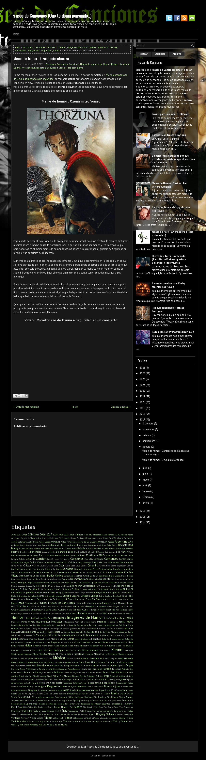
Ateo (35, 545)
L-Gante (32, 631)
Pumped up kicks (93, 679)
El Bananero (47, 589)
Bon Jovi (65, 555)
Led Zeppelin (40, 639)
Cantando (98, 558)
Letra (63, 639)
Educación (88, 585)
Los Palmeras (17, 642)
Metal (35, 654)
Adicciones (15, 538)
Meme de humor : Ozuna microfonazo (41, 58)
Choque (35, 565)
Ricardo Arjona (112, 686)
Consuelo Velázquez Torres (86, 569)
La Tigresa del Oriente (45, 635)
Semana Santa (51, 693)
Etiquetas (160, 54)
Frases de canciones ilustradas (92, 602)
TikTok (23, 710)
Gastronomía (66, 606)
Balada (81, 548)
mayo (146, 479)
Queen (123, 679)
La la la (95, 631)
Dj (92, 582)
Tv (45, 714)
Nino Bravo (84, 662)
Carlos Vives (36, 562)
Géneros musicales (95, 606)
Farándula (47, 599)
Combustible (105, 565)
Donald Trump (126, 582)
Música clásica (73, 658)
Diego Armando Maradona (39, 582)
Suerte (125, 700)
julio (145, 468)
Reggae (42, 686)
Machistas (103, 642)
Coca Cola (75, 565)
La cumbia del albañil (71, 631)
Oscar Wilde (25, 669)
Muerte (114, 654)
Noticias (41, 665)
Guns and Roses (74, 609)
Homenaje (120, 613)
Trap (64, 710)
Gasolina (55, 606)
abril (145, 485)
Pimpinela (23, 676)
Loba (104, 639)
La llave (103, 631)
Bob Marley (122, 551)
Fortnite (118, 599)
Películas (58, 672)
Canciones (77, 559)
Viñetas (95, 718)
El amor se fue (107, 585)
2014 (31, 534)
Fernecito (73, 599)
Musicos (104, 658)
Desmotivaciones (80, 579)
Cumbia (119, 572)
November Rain (78, 665)
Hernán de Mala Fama (56, 613)
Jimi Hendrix (57, 625)
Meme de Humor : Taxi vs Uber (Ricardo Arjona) (169, 185)
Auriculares (60, 545)
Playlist (83, 676)
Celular (72, 562)
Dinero (66, 582)
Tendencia (42, 707)
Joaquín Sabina (76, 625)
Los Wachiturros (67, 642)
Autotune (83, 545)
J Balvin (129, 621)
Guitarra (62, 609)
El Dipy (75, 589)
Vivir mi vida (33, 721)
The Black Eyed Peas (93, 707)
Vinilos (87, 717)
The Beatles (75, 707)
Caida (130, 555)
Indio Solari (109, 618)
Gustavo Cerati (105, 609)
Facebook (117, 595)
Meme (93, 47)
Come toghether (118, 565)
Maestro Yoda (121, 642)
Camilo (31, 558)
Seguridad (46, 50)
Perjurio (85, 672)
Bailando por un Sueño (60, 548)
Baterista (120, 548)
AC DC (117, 534)
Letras (71, 639)
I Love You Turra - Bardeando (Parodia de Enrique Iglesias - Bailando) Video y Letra (169, 259)
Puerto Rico (79, 679)
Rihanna (45, 690)
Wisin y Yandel (120, 721)
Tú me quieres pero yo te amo (107, 710)
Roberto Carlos (55, 690)
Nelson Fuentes (26, 662)
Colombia (93, 565)
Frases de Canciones (61, 603)
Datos (105, 575)
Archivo (176, 54)
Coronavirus (25, 572)
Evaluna (108, 595)
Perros (106, 672)
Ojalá (106, 665)
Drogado (21, 585)
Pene (66, 672)
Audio (51, 545)
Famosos (31, 599)
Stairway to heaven (90, 700)
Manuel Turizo (66, 645)
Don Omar (114, 582)
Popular (143, 54)
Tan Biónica (50, 703)
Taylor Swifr (74, 703)
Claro (68, 565)
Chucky (43, 565)
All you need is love (93, 538)
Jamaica (15, 625)
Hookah (129, 613)
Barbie (105, 548)
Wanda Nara (74, 721)
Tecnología (116, 703)
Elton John (69, 592)
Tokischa (50, 710)
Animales (55, 541)
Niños (94, 662)
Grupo (14, 609)
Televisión (32, 707)
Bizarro (69, 551)
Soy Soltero (67, 700)
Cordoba (14, 572)
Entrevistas (22, 595)
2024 (142, 379)
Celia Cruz (63, 562)
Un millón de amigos (77, 714)
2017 (49, 534)
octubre (147, 435)
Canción (41, 559)
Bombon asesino (54, 555)
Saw (131, 690)
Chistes (27, 565)
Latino (14, 639)
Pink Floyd (33, 676)
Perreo (99, 672)
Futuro (26, 606)
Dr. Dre (14, 585)
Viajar (33, 717)
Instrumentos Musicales (49, 621)
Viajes (40, 717)
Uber (57, 714)
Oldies (113, 665)
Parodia (107, 669)
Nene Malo (38, 662)
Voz (65, 721)
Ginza (109, 606)
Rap (105, 682)
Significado (61, 696)
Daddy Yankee (55, 575)
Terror (50, 707)
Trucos (82, 710)
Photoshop (20, 50)
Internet (101, 621)
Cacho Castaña (120, 555)
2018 (55, 534)
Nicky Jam (59, 662)
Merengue (28, 654)
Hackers (123, 609)
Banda (89, 548)
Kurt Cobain (21, 631)
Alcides (62, 538)
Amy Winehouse (116, 538)
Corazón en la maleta (123, 569)
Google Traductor (120, 606)
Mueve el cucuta (125, 654)
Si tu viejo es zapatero (43, 697)
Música (59, 657)
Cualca (53, 572)
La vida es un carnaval (109, 635)
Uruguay (100, 714)
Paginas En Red (108, 755)
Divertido (86, 582)
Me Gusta (105, 650)
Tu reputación (23, 714)
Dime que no (57, 582)
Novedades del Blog (58, 665)
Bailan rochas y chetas (29, 548)
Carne (55, 562)
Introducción (112, 621)
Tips (29, 710)
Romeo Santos (90, 690)
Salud (125, 690)
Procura (20, 679)
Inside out (15, 621)
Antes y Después (68, 541)
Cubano (89, 572)
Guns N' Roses (90, 609)
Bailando (45, 548)
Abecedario (98, 534)
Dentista (57, 579)
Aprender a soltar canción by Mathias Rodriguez (168, 285)
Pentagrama (75, 672)
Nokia (34, 665)
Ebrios (67, 585)
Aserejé (29, 545)
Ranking (98, 682)
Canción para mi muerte (58, 559)
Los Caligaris (127, 639)
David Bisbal (115, 575)
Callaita (14, 559)
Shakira (115, 693)
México (51, 653)
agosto (147, 446)
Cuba (82, 572)
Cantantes (40, 47)
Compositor (39, 568)
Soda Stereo (29, 700)
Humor (62, 47)
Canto (130, 558)
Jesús (48, 625)
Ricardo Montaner (19, 690)
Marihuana (127, 645)
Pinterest (42, 676)
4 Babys (79, 534)
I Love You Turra (45, 618)
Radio (59, 682)
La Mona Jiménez (116, 631)
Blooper (100, 551)
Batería (112, 548)
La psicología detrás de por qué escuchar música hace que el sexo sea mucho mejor (173, 159)
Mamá (38, 645)
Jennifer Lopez (39, 625)
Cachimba (108, 555)
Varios (119, 714)
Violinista (16, 721)
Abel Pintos (108, 534)
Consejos (69, 569)
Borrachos (74, 555)
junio (145, 474)
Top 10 (58, 710)
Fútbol (18, 606)
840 (90, 534)
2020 (142, 402)
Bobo (130, 551)
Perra (92, 672)
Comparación (25, 568)
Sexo (107, 693)
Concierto (52, 47)
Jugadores (72, 628)
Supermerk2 (30, 703)
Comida (14, 569)
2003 (13, 534)
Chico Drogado (126, 562)
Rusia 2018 (110, 690)
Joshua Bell (117, 625)
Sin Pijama (112, 697)
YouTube (62, 724)
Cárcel (14, 562)
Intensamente (90, 621)
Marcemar (94, 645)
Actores (124, 534)
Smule (129, 696)
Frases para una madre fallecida (170, 114)
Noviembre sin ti (95, 665)
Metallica (43, 654)
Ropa (101, 690)
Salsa (119, 690)
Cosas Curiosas (41, 572)
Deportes (66, 579)
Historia (82, 613)
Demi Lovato (47, 579)
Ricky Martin (34, 690)
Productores (29, 679)
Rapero (112, 682)
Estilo (101, 595)
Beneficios (35, 551)
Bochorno (28, 47)
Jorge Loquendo (104, 625)
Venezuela (128, 714)
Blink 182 (92, 551)
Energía (98, 592)
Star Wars (104, 700)
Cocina (84, 565)
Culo (102, 572)
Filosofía (90, 599)
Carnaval (48, 562)
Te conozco (85, 703)
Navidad (15, 662)
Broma (94, 555)
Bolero (42, 555)
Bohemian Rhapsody (29, 555)
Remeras (82, 686)
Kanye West (91, 628)
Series (91, 693)
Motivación (105, 654)
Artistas (15, 545)
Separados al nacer (77, 693)
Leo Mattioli (52, 638)
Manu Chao (53, 645)
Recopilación (121, 682)
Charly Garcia (99, 562)
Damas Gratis (82, 575)
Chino (19, 565)
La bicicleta (54, 631)
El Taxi (126, 589)
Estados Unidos (89, 595)
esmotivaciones (55, 595)
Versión (25, 717)
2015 (36, 534)
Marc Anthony (81, 645)
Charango (87, 562)
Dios (71, 582)
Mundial (38, 658)
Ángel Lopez (44, 541)
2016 (42, 534)
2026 (72, 534)
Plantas (75, 676)
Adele (130, 534)
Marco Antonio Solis (110, 645)
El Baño (57, 589)
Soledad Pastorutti (44, 700)
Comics (130, 565)
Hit (114, 613)
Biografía (61, 551)
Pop (106, 676)
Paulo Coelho (17, 672)
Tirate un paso (39, 710)
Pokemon (91, 676)
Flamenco (101, 599)
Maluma (29, 645)
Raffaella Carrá (79, 682)
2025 (66, 534)
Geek (82, 606)
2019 (142, 408)
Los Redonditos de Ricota (35, 642)
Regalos (33, 686)
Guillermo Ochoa (49, 609)
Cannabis (89, 559)
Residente (98, 686)
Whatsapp (107, 721)
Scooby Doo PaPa (19, 693)
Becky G (15, 551)
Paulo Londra (31, 672)
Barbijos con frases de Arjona (169, 135)
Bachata (122, 545)
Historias (107, 613)
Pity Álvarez (65, 675)
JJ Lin (66, 625)
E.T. (62, 585)
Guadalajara (24, 609)
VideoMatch (58, 718)
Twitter (50, 714)
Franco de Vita (31, 603)
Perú (113, 672)
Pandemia (86, 668)
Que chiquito (113, 679)
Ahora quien (35, 538)
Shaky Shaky (126, 693)
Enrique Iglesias (111, 592)
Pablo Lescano (74, 669)
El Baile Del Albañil (30, 589)
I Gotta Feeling (31, 618)
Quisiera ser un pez (45, 682)
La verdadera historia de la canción (78, 635)
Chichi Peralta (112, 562)
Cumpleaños (25, 575)
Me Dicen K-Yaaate (88, 650)
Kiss (13, 631)
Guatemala (36, 609)
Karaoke (101, 628)
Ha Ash (115, 609)
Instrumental (28, 621)
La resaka (27, 635)
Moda (97, 653)
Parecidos (97, 668)
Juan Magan (24, 628)
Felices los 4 (60, 599)
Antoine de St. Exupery (86, 541)
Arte (130, 541)
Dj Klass (97, 582)
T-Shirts (41, 703)
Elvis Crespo (80, 592)
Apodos (111, 541)
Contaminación (105, 569)
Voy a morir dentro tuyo (51, 721)
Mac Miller (92, 642)
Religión (72, 686)
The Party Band (111, 707)
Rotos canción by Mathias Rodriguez (173, 332)
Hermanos (40, 613)
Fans (39, 599)
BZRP (101, 555)
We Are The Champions (91, 721)
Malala (20, 645)
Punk (103, 679)
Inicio (16, 34)
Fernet (82, 599)
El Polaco (102, 589)
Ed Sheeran (76, 585)
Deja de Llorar (33, 579)
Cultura (110, 572)
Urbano (91, 714)
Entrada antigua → (121, 406)
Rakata (90, 682)
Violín (130, 717)
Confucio (60, 569)
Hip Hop (71, 613)
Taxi (67, 703)
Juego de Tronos (61, 628)
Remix (90, 686)
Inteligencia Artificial (73, 621)
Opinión (121, 665)
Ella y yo (60, 592)
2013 (24, 534)
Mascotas (37, 650)
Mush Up (48, 658)
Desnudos (94, 579)
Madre (112, 642)
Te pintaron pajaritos (100, 703)
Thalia (64, 706)
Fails (124, 595)
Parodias (116, 668)
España (67, 595)
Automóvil (72, 545)
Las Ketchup (127, 635)
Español (76, 595)
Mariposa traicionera (21, 650)
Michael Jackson (64, 653)
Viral (24, 721)
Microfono (103, 47)
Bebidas (129, 548)
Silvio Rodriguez (75, 697)
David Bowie (127, 575)
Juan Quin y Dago (39, 628)
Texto (57, 706)
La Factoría (86, 631)
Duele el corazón (41, 585)
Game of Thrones (39, 606)
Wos (131, 721)
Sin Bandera (100, 697)
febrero (147, 497)
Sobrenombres (17, 700)
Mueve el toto (17, 658)
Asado (22, 545)
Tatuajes (60, 703)
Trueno (89, 710)
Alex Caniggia (78, 538)
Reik (65, 686)
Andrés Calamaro (19, 541)
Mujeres (29, 658)
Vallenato (111, 714)
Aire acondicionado (50, 538)
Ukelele (63, 714)
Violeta (122, 718)
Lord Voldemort (113, 639)
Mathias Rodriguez (54, 650)
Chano (79, 562)
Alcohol (68, 538)
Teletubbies (22, 707)
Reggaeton (33, 50)
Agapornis (25, 538)
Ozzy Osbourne (60, 669)
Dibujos (22, 582)
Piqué (49, 676)
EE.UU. (97, 585)
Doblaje (105, 582)
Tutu (41, 714)
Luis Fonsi (81, 642)
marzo (146, 491)
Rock (65, 690)
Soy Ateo (57, 700)
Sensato (62, 693)
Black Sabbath (80, 551)
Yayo (27, 724)
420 (86, 534)
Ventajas (15, 717)
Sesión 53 (99, 693)
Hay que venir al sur (26, 613)
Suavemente (115, 700)
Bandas (97, 548)
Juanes (51, 628)
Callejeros (23, 559)
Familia (21, 599)
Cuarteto (74, 572)
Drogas (29, 585)
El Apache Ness (122, 585)
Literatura (96, 638)
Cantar (122, 558)
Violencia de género (109, 718)
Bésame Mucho (48, 551)
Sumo (21, 703)
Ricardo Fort (127, 686)
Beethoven (25, 551)
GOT (131, 606)
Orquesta (15, 669)
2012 (19, 534)
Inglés (129, 618)
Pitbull (56, 675)
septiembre (149, 441)
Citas (61, 565)
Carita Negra (23, 562)
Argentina (121, 541)
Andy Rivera (32, 541)
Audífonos (42, 545)
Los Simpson (53, 642)
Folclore (110, 599)
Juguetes (81, 628)
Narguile (113, 658)
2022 (142, 390)
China (13, 565)
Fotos (21, 603)
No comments (75, 67)
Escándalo (32, 595)
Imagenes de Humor (77, 47)
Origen (129, 665)
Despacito (105, 579)
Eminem (90, 592)
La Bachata (42, 631)
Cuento (96, 572)
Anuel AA (102, 541)
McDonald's (71, 650)
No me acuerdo (114, 662)
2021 (142, 396)
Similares (88, 697)
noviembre (148, 429)
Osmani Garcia (38, 669)
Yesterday (34, 724)
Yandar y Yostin (18, 724)
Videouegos (78, 718)
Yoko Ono (52, 724)
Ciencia (50, 565)
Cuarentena (63, 572)
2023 (60, 534)
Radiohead (67, 682)
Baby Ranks (112, 545)
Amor (105, 537)
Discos (77, 582)
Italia (121, 621)
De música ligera (19, 579)
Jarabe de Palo (25, 625)
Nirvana (101, 662)
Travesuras (73, 710)
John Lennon (90, 625)
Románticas (75, 690)
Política (99, 675)
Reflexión (24, 686)
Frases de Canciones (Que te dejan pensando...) (51, 15)
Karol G (129, 628)
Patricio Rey (127, 669)
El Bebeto (66, 589)
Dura (58, 585)
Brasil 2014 (84, 555)
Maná (44, 645)
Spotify (76, 700)
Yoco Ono (42, 724)
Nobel (28, 665)
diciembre (148, 423)
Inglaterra (120, 617)
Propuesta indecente (53, 679)
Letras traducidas (82, 639)
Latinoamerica (26, 638)
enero (146, 502)
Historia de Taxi (95, 613)
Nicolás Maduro (71, 662)
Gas (49, 606)
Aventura (92, 545)
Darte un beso (96, 575)
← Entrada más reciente (25, 406)
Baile (74, 548)
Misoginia (89, 654)
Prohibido (40, 679)
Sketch (122, 697)
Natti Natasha (125, 658)
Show (14, 696)
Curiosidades (40, 575)
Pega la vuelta (46, 672)
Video (56, 50)
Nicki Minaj (49, 662)
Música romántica (90, 658)
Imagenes (59, 618)
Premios (113, 676)
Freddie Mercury (117, 602)
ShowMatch (24, 696)
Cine (56, 565)
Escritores (42, 595)
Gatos (76, 606)
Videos (68, 718)
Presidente (122, 676)
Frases (43, 603)
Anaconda (128, 538)
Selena (40, 693)
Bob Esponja (110, 551)
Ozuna (113, 47)
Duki (53, 585)
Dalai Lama (69, 575)
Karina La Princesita (114, 628)
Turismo (34, 714)
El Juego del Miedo (88, 589)
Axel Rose (101, 545)
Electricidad (49, 592)
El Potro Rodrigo (114, 589)
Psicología (67, 679)
